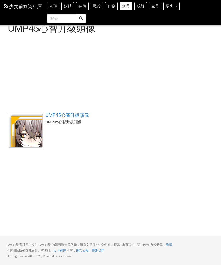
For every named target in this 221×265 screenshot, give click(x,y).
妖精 (68, 6)
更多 (171, 6)
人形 (53, 6)
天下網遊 (59, 250)
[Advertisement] (110, 72)
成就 (140, 6)
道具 (126, 6)
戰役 (97, 6)
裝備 (82, 6)
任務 (111, 6)
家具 (155, 6)
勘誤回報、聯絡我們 (90, 250)
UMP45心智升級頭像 (25, 130)
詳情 (169, 245)
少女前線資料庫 (23, 6)
